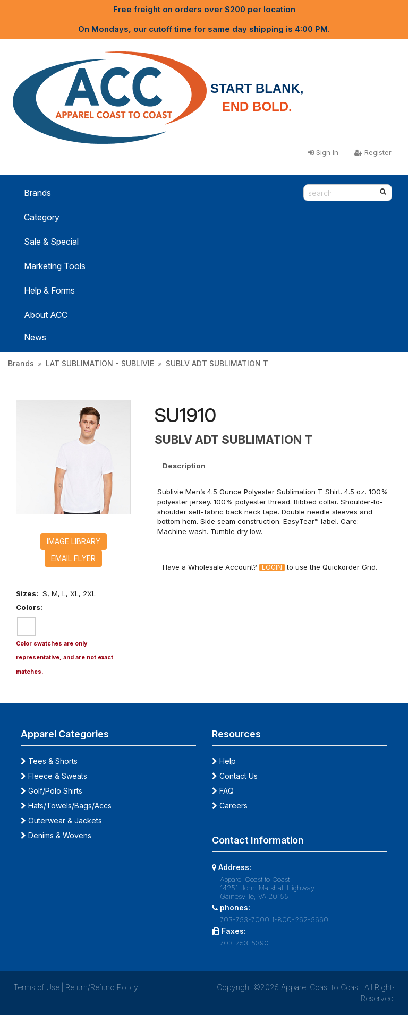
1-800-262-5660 (299, 919)
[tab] (185, 465)
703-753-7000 (244, 919)
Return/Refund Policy (101, 987)
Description (184, 465)
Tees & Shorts (49, 760)
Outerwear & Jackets (61, 820)
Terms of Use (36, 987)
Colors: (29, 607)
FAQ (223, 790)
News (35, 337)
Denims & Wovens (56, 835)
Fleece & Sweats (54, 775)
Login (272, 567)
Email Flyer (73, 558)
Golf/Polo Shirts (51, 790)
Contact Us (235, 775)
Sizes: (27, 593)
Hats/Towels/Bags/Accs (66, 805)
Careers (230, 805)
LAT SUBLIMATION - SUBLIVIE (100, 363)
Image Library (73, 541)
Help (224, 760)
